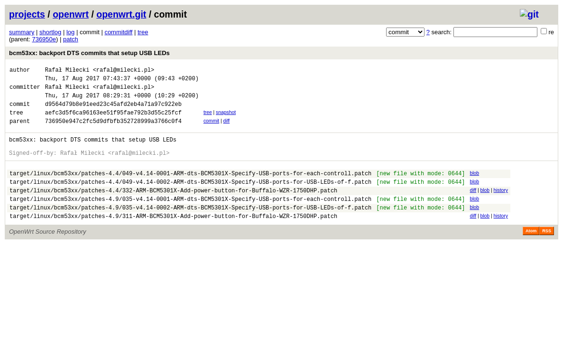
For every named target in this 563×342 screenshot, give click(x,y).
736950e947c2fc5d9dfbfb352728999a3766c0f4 (113, 131)
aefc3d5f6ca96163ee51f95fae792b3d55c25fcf (113, 121)
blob (474, 187)
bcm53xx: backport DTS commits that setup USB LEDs (89, 53)
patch (70, 39)
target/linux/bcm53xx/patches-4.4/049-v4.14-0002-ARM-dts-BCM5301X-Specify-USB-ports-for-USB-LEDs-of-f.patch (190, 199)
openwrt (71, 14)
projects (27, 14)
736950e (44, 39)
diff (226, 129)
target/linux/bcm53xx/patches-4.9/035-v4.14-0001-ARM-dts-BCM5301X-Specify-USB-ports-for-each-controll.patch (190, 219)
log (70, 32)
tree (143, 32)
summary (21, 32)
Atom (531, 253)
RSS (546, 253)
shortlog (50, 32)
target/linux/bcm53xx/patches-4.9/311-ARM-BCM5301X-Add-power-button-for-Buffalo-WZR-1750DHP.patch (173, 239)
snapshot (226, 119)
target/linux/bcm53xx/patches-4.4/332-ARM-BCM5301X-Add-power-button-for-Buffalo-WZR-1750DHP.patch (173, 209)
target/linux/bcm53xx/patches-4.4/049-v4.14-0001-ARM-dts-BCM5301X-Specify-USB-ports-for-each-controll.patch (190, 189)
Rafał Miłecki (67, 71)
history (500, 207)
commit (211, 129)
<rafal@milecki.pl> (124, 71)
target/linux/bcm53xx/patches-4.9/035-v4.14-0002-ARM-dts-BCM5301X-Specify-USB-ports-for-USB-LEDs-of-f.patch (190, 229)
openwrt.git (121, 14)
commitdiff (118, 32)
